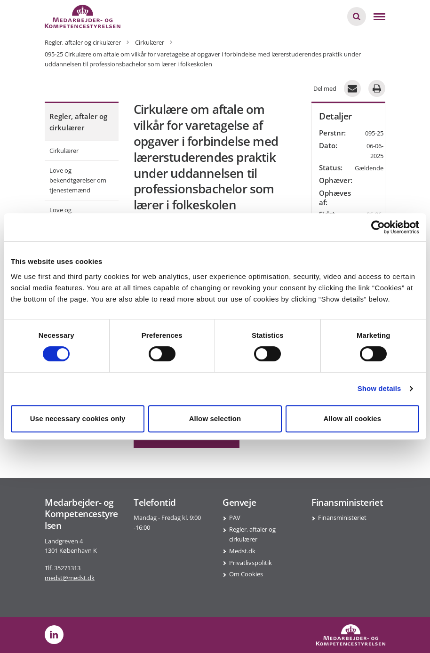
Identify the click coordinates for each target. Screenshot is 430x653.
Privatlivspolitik (250, 562)
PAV (234, 517)
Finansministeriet (342, 517)
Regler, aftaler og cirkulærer (78, 121)
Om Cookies (246, 574)
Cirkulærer (64, 150)
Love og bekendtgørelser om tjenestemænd (77, 180)
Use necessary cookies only (78, 418)
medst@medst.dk (70, 577)
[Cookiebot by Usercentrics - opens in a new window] (378, 227)
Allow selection (215, 418)
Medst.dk (242, 551)
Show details (379, 388)
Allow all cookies (353, 418)
